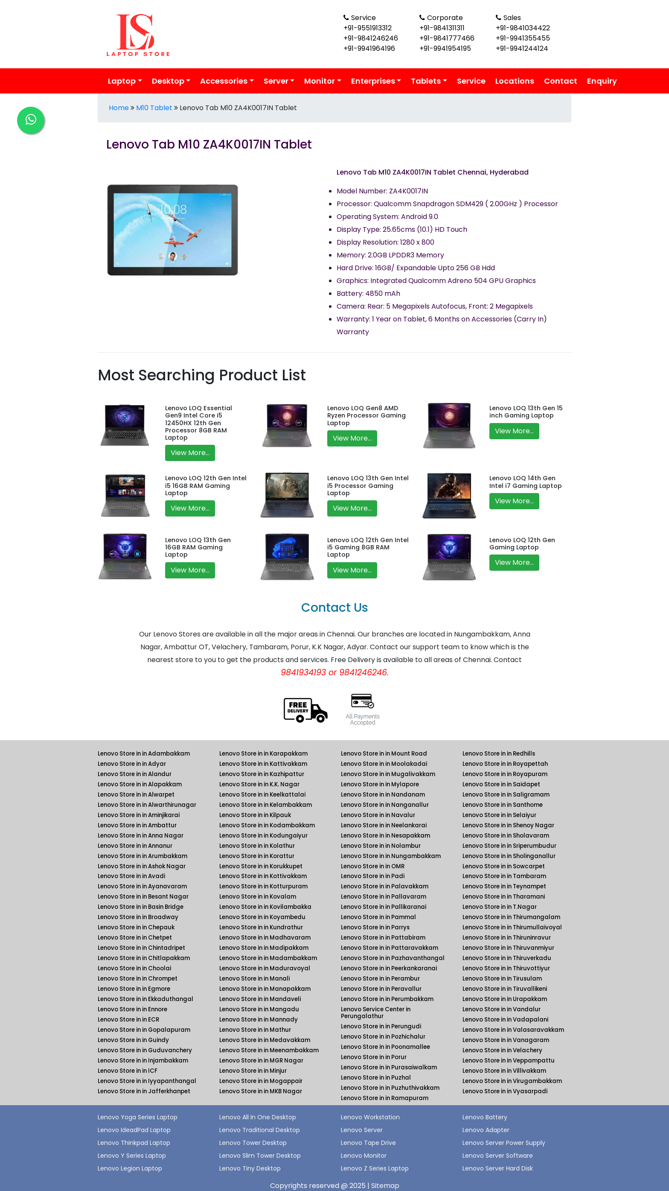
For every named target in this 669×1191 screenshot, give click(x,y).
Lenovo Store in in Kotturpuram (263, 886)
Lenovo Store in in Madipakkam (263, 948)
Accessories (223, 81)
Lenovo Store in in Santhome (502, 805)
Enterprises (373, 81)
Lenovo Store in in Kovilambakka (265, 907)
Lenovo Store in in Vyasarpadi (504, 1091)
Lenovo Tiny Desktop (250, 1168)
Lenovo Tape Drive (368, 1142)
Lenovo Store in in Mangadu (259, 1009)
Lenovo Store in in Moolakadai (384, 764)
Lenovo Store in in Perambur (380, 979)
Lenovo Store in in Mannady (258, 1020)
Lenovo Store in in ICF (127, 1071)
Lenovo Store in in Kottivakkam (263, 876)
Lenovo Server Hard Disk (497, 1168)
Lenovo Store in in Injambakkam (143, 1061)
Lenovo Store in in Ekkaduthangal (145, 999)
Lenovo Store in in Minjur (253, 1071)
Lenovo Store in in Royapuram (504, 774)
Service (471, 81)
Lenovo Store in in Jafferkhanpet (144, 1091)
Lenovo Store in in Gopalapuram (144, 1030)
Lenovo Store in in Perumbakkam (387, 999)
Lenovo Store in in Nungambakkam (391, 856)
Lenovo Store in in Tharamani (503, 897)
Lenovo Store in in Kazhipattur (261, 774)
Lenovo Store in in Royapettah (505, 764)
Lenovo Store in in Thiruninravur (506, 938)
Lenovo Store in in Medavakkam (264, 1040)
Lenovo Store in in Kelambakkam (265, 805)
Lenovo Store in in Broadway (138, 917)
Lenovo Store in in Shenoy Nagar (508, 825)
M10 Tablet (154, 108)
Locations (514, 81)
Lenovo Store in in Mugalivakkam (388, 774)
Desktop (168, 81)
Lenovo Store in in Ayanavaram (142, 886)
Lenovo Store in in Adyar (132, 764)
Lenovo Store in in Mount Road (384, 754)
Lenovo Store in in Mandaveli (260, 999)
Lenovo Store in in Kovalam (257, 897)
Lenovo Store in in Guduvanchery (145, 1050)
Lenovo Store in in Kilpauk (255, 815)
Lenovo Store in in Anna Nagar (140, 836)
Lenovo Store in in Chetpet (135, 938)
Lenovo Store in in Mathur (255, 1030)
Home (119, 108)
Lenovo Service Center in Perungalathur (375, 1012)
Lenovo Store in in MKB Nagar (260, 1091)
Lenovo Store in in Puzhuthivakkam (390, 1088)
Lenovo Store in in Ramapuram (384, 1098)
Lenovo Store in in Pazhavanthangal (393, 958)
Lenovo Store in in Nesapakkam (385, 836)
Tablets (426, 81)
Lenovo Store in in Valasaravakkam (513, 1030)
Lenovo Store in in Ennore (132, 1009)
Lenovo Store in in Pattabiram (383, 938)
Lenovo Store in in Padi (372, 876)
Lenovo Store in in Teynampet (504, 886)
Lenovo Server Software (497, 1155)
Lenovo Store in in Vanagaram (505, 1040)
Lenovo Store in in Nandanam (383, 795)
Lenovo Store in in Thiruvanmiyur (508, 948)
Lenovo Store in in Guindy (133, 1040)
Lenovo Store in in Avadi (131, 876)
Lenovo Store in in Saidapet (501, 784)
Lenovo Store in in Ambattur (137, 825)
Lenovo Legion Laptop (130, 1168)
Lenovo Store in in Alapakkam (140, 784)
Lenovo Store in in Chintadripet (141, 948)
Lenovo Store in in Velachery (502, 1050)
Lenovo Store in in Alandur (135, 774)
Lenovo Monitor (364, 1155)
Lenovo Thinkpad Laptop (134, 1142)
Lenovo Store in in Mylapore (380, 784)
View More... (190, 453)
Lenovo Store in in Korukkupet (261, 866)
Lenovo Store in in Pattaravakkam (389, 948)
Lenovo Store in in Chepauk (136, 927)
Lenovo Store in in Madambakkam (268, 958)
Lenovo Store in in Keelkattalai (262, 795)
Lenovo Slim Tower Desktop (260, 1155)
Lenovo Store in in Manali (254, 979)
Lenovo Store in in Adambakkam (144, 754)
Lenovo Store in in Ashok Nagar (142, 866)
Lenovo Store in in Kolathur (257, 846)
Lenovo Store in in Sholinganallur (509, 856)
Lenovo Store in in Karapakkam (263, 754)
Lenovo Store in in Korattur (256, 856)
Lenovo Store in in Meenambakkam (269, 1050)
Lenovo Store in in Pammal (378, 917)
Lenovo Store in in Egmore (134, 989)
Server (276, 81)
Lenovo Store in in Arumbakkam (142, 856)
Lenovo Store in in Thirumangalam (511, 917)
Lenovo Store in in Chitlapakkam (144, 958)
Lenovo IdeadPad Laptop (134, 1130)
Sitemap (385, 1186)
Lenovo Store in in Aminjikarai (139, 815)
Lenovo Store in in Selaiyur (499, 815)
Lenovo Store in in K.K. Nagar (259, 784)
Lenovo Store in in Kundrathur (261, 927)
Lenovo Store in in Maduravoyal (264, 968)
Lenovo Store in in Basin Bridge (140, 907)
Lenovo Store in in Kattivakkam (263, 764)
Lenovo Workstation (370, 1117)
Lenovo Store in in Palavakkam (384, 886)
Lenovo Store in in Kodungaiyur (263, 836)
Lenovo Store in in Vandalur (501, 1009)
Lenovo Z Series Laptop (375, 1168)
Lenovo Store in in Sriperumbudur (509, 846)
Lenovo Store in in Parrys (375, 927)
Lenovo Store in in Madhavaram (265, 938)
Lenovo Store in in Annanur (135, 846)
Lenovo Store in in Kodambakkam (267, 825)
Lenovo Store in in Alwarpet (136, 795)
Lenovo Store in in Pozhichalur (383, 1037)
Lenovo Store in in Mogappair (261, 1081)
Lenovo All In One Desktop (257, 1117)
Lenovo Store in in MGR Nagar (261, 1061)
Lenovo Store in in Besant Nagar (143, 897)
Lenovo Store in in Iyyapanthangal (147, 1081)
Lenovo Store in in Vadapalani (505, 1020)
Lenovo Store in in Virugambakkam (512, 1081)
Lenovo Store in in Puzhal (376, 1078)
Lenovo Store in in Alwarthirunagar (147, 805)
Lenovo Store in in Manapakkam (265, 989)
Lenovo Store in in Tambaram (504, 876)
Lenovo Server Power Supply (503, 1142)
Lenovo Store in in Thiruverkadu (506, 958)
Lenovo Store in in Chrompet (137, 979)
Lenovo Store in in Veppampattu (508, 1061)
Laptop (122, 81)
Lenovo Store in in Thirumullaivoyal (512, 927)
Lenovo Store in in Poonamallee (385, 1047)
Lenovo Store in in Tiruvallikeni (504, 989)
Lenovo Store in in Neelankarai (384, 825)
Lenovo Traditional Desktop (259, 1130)
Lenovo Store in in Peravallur (381, 989)
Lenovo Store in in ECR (128, 1020)
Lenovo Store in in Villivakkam (504, 1071)
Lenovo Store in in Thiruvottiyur (506, 968)
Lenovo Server (362, 1130)
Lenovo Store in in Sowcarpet (503, 866)
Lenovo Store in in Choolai (134, 968)
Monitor (319, 81)
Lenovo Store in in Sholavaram (505, 836)
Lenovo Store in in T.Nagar (499, 907)
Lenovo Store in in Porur (374, 1057)
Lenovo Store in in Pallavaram (383, 897)
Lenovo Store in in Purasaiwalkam (389, 1067)
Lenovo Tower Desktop (253, 1142)
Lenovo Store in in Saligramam (506, 795)
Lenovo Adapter (485, 1130)
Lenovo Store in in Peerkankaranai (389, 968)
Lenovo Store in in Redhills (498, 754)
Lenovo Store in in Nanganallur (385, 805)
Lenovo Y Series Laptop (132, 1155)
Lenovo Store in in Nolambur (381, 846)
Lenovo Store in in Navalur (378, 815)
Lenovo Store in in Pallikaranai (383, 907)
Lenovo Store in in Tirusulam (502, 979)
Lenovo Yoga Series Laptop (137, 1117)
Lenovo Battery (484, 1117)
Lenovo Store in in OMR (372, 866)
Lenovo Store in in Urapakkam (504, 999)
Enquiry (602, 81)
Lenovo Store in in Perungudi (381, 1026)
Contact (560, 81)
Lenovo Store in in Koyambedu (262, 917)
